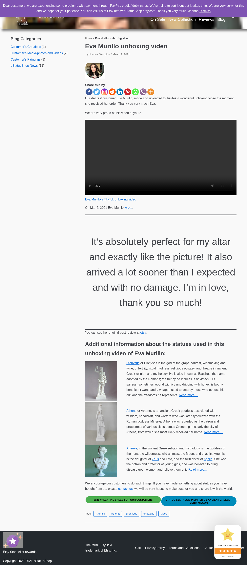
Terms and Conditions (184, 548)
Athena (131, 410)
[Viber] (143, 91)
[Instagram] (104, 91)
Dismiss (205, 11)
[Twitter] (96, 91)
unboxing (148, 513)
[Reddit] (112, 91)
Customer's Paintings (26, 59)
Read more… (188, 395)
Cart (138, 548)
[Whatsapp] (135, 91)
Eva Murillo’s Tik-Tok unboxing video (110, 199)
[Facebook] (89, 91)
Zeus (155, 459)
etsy (143, 332)
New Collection (182, 19)
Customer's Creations (26, 46)
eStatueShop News (24, 65)
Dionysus (132, 363)
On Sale (158, 19)
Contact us (210, 548)
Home (88, 38)
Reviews (206, 19)
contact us (125, 488)
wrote (128, 207)
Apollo (208, 459)
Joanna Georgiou (99, 54)
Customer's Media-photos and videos (37, 53)
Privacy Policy (155, 548)
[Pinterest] (127, 91)
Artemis (131, 448)
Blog (221, 19)
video (164, 513)
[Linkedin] (119, 91)
